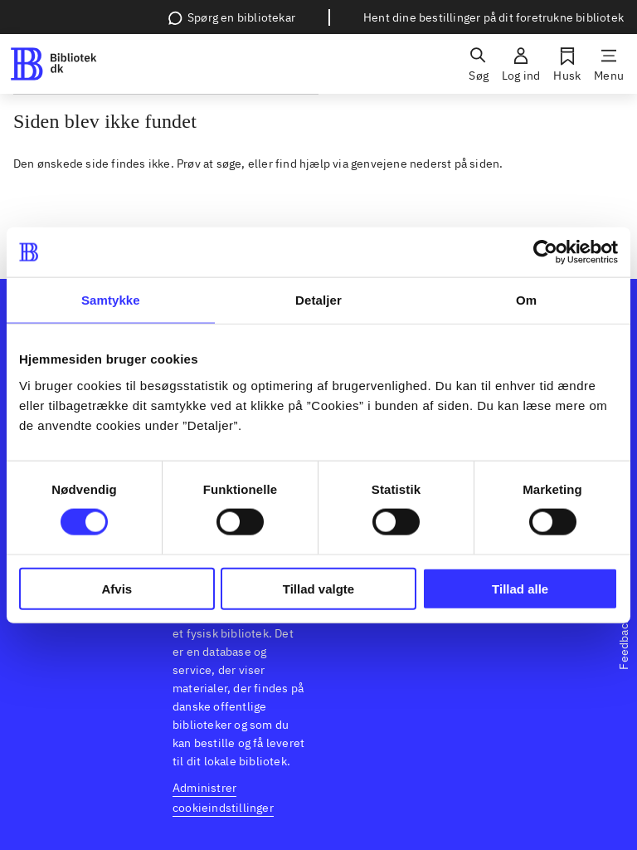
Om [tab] (526, 300)
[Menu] (609, 63)
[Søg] (479, 63)
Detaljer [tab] (318, 300)
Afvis (116, 588)
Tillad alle (520, 588)
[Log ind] (521, 63)
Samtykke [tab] (110, 300)
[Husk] (567, 63)
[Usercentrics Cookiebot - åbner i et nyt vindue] (545, 252)
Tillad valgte (318, 588)
